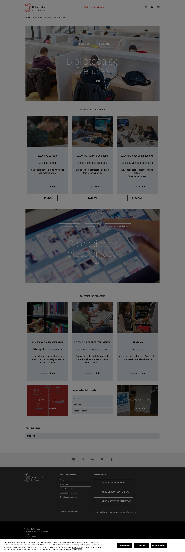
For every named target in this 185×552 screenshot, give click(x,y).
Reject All (141, 545)
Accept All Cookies (158, 545)
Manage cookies (124, 545)
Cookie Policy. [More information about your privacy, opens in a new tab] (77, 549)
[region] (92, 545)
